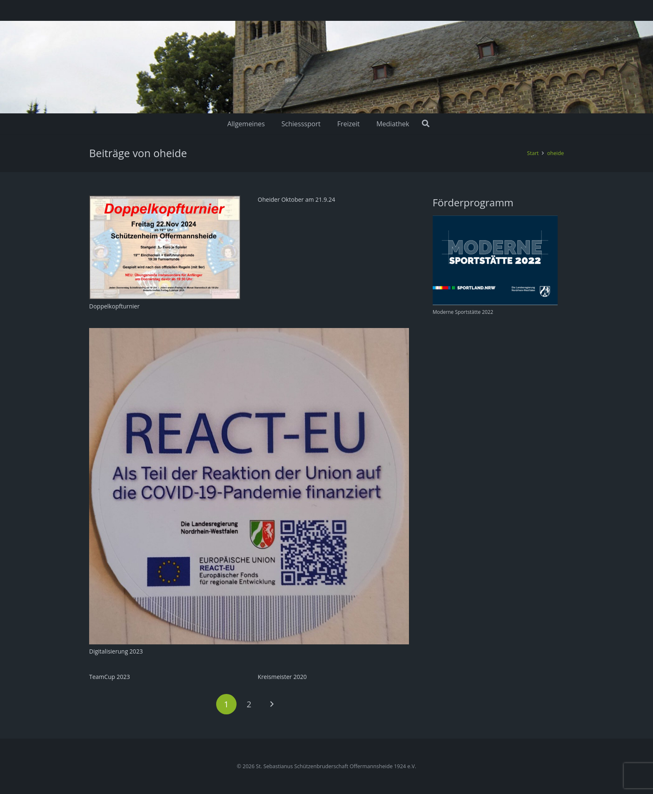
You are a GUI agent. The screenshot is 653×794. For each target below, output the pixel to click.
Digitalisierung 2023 (116, 651)
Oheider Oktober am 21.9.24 (296, 199)
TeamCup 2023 (109, 677)
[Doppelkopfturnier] (164, 200)
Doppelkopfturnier (114, 306)
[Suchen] (426, 123)
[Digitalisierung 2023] (249, 333)
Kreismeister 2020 (282, 677)
